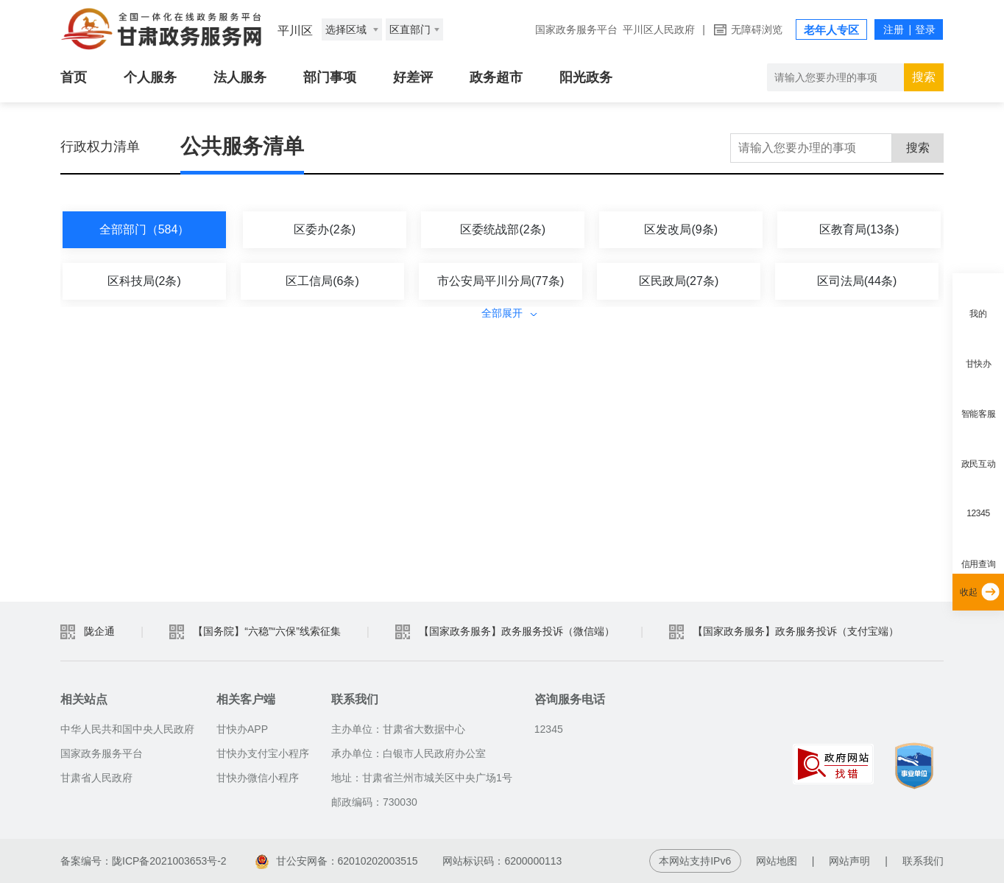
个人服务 (150, 77)
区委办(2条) (325, 229)
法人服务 (239, 77)
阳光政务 (585, 77)
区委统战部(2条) (502, 229)
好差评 (413, 77)
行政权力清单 (100, 146)
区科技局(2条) (144, 281)
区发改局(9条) (681, 229)
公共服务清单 (242, 146)
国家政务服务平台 (576, 29)
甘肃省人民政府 (96, 778)
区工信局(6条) (322, 281)
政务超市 (496, 77)
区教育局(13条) (859, 229)
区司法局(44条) (857, 281)
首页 (73, 77)
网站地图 (776, 861)
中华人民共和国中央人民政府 (127, 729)
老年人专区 (831, 30)
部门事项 (329, 77)
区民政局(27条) (678, 281)
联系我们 (923, 861)
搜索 (924, 77)
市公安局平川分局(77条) (500, 281)
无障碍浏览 (756, 29)
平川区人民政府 (659, 29)
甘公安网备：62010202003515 (336, 861)
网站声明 (849, 861)
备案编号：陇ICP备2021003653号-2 (143, 861)
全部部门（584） (144, 229)
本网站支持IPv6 (695, 861)
